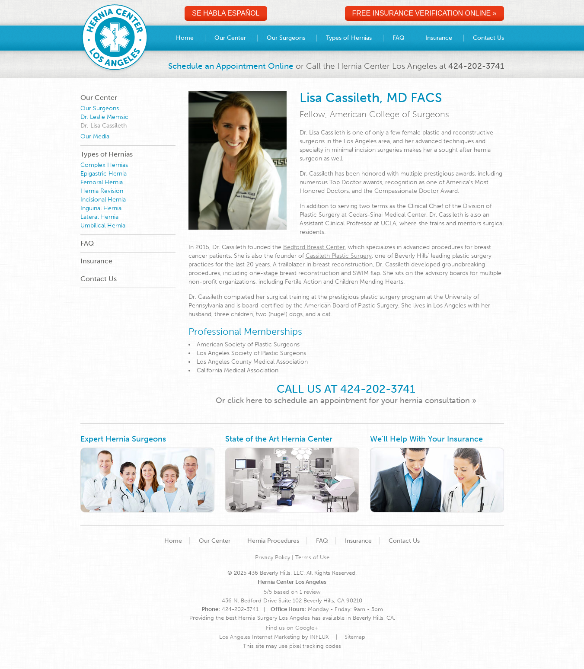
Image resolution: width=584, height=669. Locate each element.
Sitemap (355, 637)
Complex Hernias (104, 165)
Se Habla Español (225, 13)
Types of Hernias (106, 154)
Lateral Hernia (99, 217)
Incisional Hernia (103, 199)
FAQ (87, 243)
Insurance (96, 261)
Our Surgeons (99, 108)
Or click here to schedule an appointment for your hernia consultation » (346, 400)
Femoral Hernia (101, 182)
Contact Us (98, 279)
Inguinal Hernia (100, 208)
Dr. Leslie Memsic (104, 117)
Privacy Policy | (275, 557)
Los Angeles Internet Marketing (259, 637)
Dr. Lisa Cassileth (103, 125)
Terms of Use (312, 557)
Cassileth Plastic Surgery (339, 255)
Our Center (98, 97)
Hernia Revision (101, 191)
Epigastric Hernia (103, 173)
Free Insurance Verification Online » (424, 13)
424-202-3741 (476, 66)
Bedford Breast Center (314, 247)
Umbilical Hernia (102, 225)
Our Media (94, 136)
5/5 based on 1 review (292, 592)
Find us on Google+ (292, 627)
